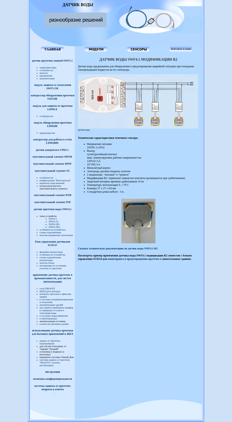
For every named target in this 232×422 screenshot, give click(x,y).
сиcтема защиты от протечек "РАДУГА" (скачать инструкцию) (55, 362)
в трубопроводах (48, 318)
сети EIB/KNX (47, 288)
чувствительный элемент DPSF (52, 163)
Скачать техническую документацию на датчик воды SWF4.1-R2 (118, 248)
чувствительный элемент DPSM (52, 156)
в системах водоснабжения (54, 315)
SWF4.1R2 (54, 227)
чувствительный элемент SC (52, 170)
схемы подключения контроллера (50, 258)
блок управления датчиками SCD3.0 (52, 243)
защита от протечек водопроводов (50, 342)
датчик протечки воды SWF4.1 (53, 209)
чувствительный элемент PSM (52, 195)
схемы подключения (50, 232)
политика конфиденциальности (52, 378)
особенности (46, 70)
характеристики (48, 67)
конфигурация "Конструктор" (55, 180)
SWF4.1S (53, 221)
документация (47, 78)
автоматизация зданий (51, 304)
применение (46, 75)
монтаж (44, 73)
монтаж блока (47, 262)
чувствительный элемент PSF (52, 202)
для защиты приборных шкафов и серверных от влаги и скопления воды (56, 310)
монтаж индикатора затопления (56, 235)
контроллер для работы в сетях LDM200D (52, 141)
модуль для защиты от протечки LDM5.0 (52, 107)
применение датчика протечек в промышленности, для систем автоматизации (52, 278)
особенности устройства (52, 229)
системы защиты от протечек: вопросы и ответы (52, 387)
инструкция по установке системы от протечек (53, 267)
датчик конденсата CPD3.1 (52, 149)
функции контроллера (51, 252)
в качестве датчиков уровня (54, 324)
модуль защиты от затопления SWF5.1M (52, 86)
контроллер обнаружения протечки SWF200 (52, 97)
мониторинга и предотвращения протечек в (135, 259)
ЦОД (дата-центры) (50, 291)
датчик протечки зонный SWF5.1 (52, 60)
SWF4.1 (53, 218)
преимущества (47, 133)
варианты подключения (52, 183)
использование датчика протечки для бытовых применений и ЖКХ (52, 332)
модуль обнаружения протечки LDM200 (53, 124)
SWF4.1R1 (54, 224)
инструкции (52, 371)
